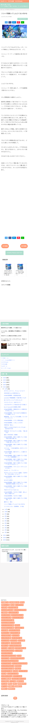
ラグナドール (16, 676)
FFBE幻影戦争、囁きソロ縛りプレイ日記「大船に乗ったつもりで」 (15, 441)
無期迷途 (4, 688)
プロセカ (17, 666)
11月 (6, 509)
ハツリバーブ (5, 658)
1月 (6, 532)
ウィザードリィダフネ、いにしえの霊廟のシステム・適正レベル (17, 344)
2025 (4, 380)
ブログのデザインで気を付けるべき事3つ (15, 404)
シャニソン (14, 635)
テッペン (4, 648)
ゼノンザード (5, 643)
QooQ (17, 722)
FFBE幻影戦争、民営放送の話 (12, 395)
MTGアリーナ (5, 604)
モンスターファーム (12, 673)
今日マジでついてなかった (11, 490)
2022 (4, 387)
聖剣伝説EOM (21, 683)
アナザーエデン (12, 607)
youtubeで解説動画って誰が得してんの (15, 397)
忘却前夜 (17, 686)
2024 (4, 382)
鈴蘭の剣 (10, 688)
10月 (6, 511)
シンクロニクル (5, 637)
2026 (4, 377)
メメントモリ (22, 671)
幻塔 (14, 683)
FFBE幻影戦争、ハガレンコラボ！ (13, 422)
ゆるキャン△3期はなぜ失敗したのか (11, 335)
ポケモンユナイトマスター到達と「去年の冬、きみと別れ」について (15, 473)
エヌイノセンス (5, 615)
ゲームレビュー (18, 627)
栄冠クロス (19, 681)
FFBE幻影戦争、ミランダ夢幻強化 (13, 420)
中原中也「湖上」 (9, 425)
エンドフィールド (6, 617)
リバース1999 (5, 678)
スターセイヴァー (16, 637)
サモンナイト (5, 632)
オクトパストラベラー (7, 620)
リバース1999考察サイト (8, 360)
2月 (6, 530)
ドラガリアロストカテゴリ (14, 252)
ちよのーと (4, 1)
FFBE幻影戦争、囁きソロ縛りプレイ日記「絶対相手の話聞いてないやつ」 (15, 483)
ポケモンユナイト (6, 671)
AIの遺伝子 (4, 602)
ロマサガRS (4, 681)
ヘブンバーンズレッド (7, 668)
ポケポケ (17, 668)
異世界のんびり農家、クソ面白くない (11, 327)
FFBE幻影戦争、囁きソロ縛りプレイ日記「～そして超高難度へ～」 (15, 456)
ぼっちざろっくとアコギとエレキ (13, 400)
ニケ (18, 655)
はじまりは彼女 (8, 480)
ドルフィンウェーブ (6, 653)
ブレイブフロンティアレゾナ (18, 663)
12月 (6, 389)
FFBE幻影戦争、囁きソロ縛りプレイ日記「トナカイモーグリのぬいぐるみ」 (15, 460)
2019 (4, 540)
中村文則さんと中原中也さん (12, 393)
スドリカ (20, 640)
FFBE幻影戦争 (13, 602)
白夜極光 (10, 686)
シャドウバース (14, 632)
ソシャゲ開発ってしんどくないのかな (14, 504)
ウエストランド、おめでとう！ (12, 402)
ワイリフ (12, 681)
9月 (6, 514)
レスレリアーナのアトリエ (18, 678)
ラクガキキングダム (6, 676)
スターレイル (5, 640)
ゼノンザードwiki (6, 368)
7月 (6, 518)
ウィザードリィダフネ (19, 610)
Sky (12, 604)
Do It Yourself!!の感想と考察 (12, 407)
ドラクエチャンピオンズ (7, 650)
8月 (6, 516)
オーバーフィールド (16, 617)
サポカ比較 (11, 1)
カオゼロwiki (19, 1)
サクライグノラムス (13, 630)
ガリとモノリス (6, 4)
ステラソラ (13, 640)
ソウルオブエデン (15, 643)
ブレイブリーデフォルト (7, 666)
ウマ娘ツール (5, 358)
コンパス (4, 630)
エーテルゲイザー (13, 612)
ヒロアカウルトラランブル (16, 658)
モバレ (3, 673)
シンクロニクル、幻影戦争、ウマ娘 (14, 506)
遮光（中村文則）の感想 (11, 434)
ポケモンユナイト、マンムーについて (14, 391)
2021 (4, 535)
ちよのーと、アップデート (11, 470)
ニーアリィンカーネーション (8, 655)
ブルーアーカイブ (6, 663)
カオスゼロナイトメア (7, 627)
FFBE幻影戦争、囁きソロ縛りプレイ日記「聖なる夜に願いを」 (15, 437)
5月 (6, 523)
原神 (9, 683)
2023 (4, 384)
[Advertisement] (14, 217)
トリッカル (17, 650)
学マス (3, 683)
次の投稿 (5, 246)
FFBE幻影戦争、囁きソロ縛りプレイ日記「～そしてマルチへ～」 (15, 463)
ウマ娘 (3, 612)
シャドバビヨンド (6, 635)
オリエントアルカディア (7, 622)
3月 (6, 527)
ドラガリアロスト (22, 18)
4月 (6, 525)
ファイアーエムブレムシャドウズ (9, 660)
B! (14, 22)
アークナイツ (18, 604)
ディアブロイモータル (14, 645)
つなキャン (4, 645)
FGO (21, 602)
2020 (4, 537)
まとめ (14, 671)
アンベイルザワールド (7, 610)
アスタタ (4, 607)
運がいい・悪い (8, 502)
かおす (16, 625)
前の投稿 (24, 246)
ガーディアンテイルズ (7, 625)
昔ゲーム (4, 686)
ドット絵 (10, 648)
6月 (6, 521)
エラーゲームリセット (16, 615)
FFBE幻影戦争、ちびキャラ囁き (13, 496)
